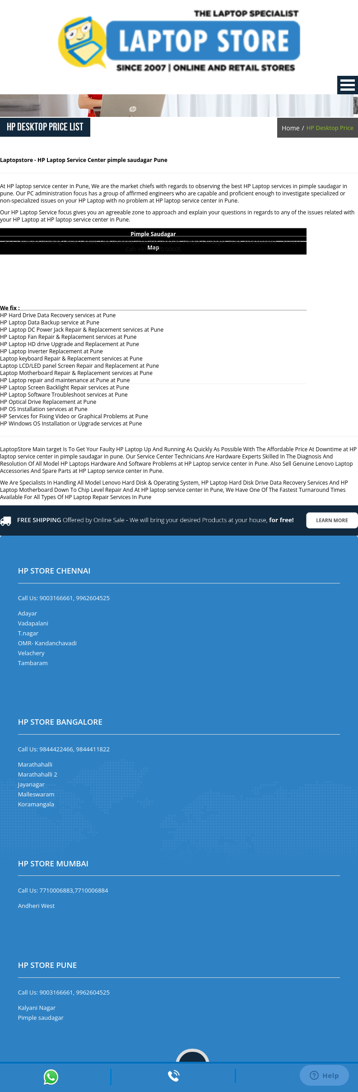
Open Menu (347, 85)
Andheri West (36, 905)
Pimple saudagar (41, 1017)
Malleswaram (36, 794)
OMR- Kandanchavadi (47, 643)
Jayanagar (31, 784)
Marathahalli (35, 764)
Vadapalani (33, 623)
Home (291, 128)
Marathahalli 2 (37, 774)
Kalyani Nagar (37, 1007)
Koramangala (36, 804)
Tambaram (33, 662)
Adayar (27, 613)
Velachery (31, 653)
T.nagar (28, 633)
